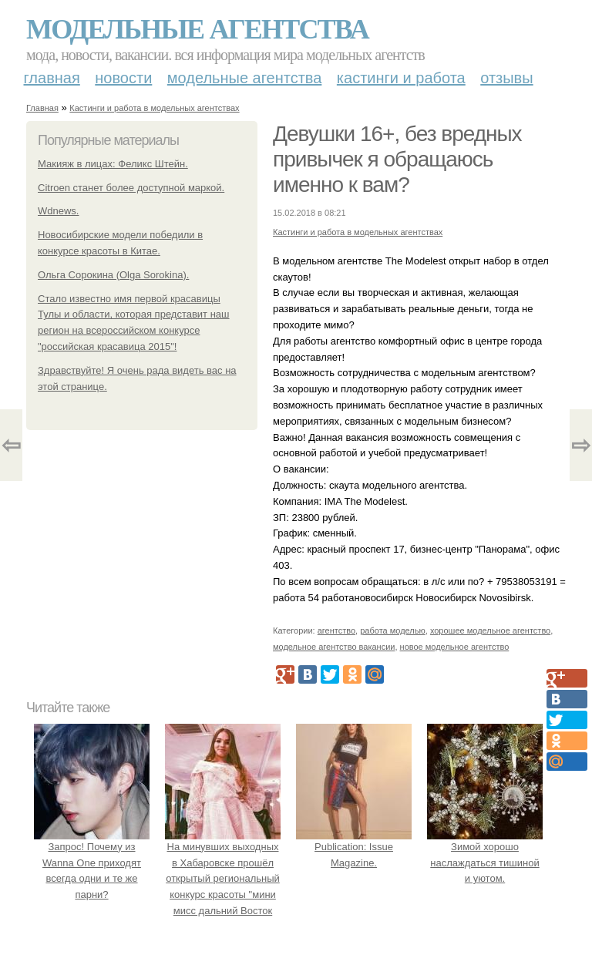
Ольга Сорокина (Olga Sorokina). (113, 275)
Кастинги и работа (401, 77)
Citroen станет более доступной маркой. (131, 187)
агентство (336, 630)
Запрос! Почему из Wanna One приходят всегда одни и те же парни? (92, 862)
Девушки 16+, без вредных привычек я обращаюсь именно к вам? (397, 159)
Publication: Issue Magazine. (354, 847)
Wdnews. (58, 211)
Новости (123, 77)
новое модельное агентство (455, 646)
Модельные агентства (197, 29)
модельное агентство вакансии (334, 646)
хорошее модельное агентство (490, 630)
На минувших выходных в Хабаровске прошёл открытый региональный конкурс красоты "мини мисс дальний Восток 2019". (223, 879)
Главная (52, 77)
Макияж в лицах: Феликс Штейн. (113, 164)
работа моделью (393, 630)
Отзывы (506, 77)
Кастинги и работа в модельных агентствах (154, 108)
